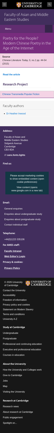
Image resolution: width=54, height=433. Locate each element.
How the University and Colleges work (22, 370)
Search (49, 4)
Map (5, 386)
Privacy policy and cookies (16, 304)
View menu (4, 4)
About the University (14, 363)
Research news (11, 406)
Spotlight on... (10, 423)
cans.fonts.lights (16, 155)
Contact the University (14, 290)
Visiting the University (14, 391)
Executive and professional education (22, 349)
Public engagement (13, 417)
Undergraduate (10, 333)
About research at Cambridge (18, 412)
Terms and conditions (14, 314)
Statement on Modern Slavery (18, 309)
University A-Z (10, 319)
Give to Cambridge (12, 375)
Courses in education (13, 355)
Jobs (5, 381)
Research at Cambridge (16, 400)
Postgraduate (10, 338)
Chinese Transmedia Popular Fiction (20, 94)
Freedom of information (15, 300)
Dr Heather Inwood (16, 113)
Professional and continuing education (22, 344)
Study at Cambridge (14, 327)
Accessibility (9, 295)
